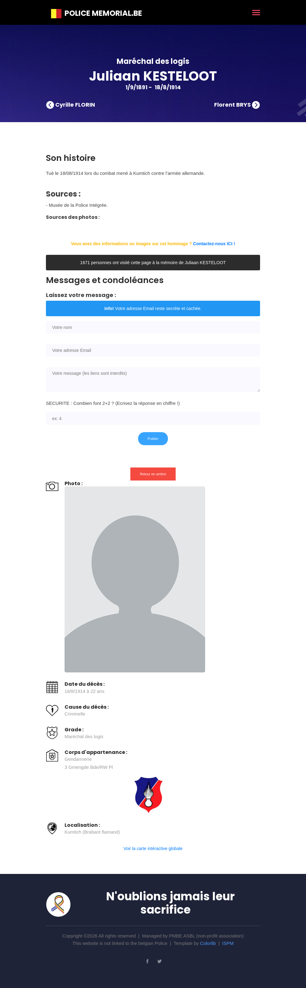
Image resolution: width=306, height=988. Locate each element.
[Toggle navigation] (256, 13)
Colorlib (208, 943)
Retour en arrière (153, 474)
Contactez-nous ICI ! (214, 243)
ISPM (228, 943)
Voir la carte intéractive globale (153, 848)
